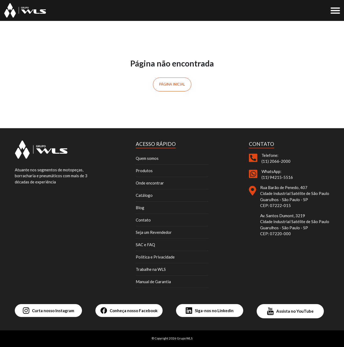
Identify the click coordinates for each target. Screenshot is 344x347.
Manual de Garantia (153, 281)
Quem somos (147, 158)
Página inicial (172, 84)
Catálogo (144, 195)
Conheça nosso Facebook (129, 310)
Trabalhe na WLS (151, 269)
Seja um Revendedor (154, 232)
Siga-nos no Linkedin (210, 310)
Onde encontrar (150, 182)
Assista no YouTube (290, 311)
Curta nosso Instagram (48, 310)
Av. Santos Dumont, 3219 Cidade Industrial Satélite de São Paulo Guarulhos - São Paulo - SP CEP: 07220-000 (294, 224)
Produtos (144, 170)
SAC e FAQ (145, 244)
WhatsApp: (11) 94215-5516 (277, 174)
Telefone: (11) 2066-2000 (276, 158)
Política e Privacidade (155, 256)
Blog (140, 207)
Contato (143, 219)
